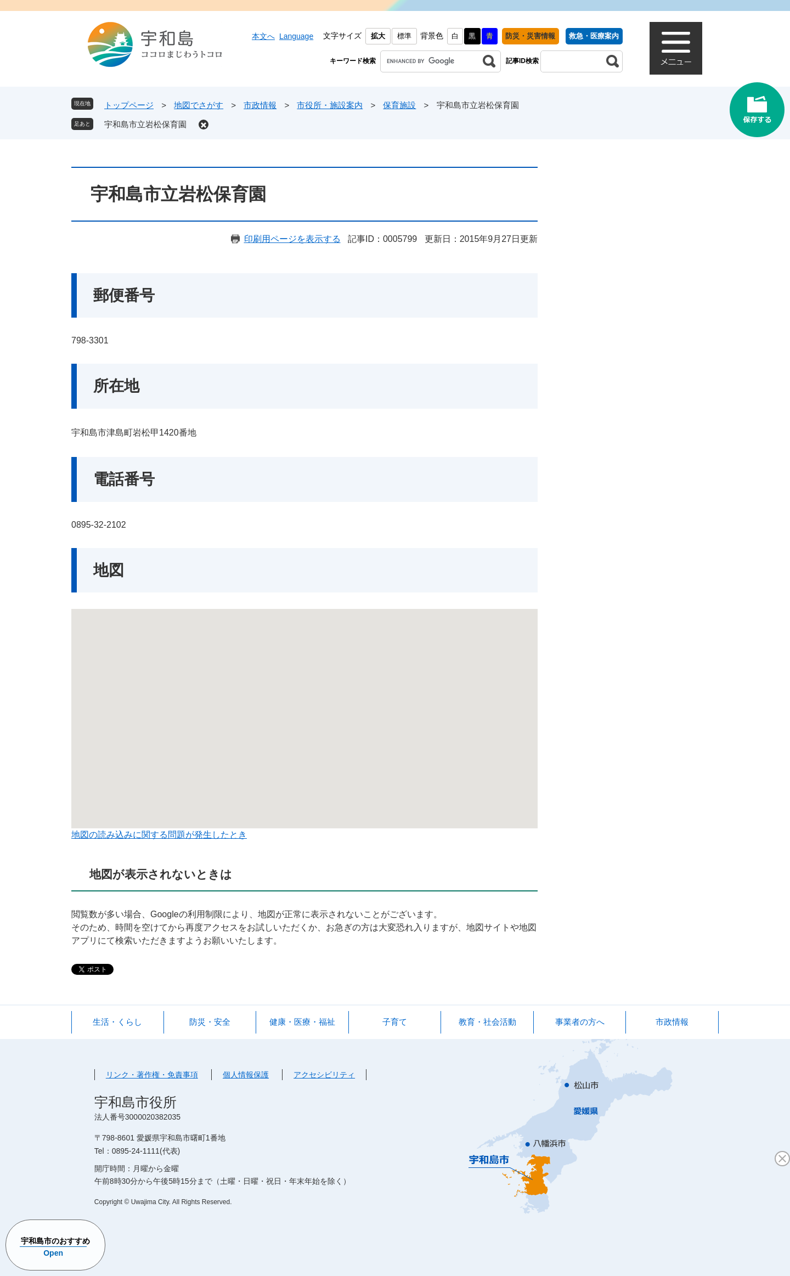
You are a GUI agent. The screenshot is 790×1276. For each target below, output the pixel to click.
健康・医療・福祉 (302, 1021)
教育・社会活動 (487, 1021)
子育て (394, 1021)
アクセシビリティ (324, 1074)
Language (296, 36)
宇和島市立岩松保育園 (145, 124)
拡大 (378, 36)
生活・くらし (117, 1021)
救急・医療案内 (594, 36)
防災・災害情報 (530, 36)
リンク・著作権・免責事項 (152, 1074)
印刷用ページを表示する (292, 239)
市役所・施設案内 (330, 105)
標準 (404, 36)
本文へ (263, 36)
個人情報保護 (246, 1074)
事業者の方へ (580, 1021)
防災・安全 (209, 1021)
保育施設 (399, 105)
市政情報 (260, 105)
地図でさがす (198, 105)
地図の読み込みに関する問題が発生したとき (159, 834)
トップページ (129, 105)
